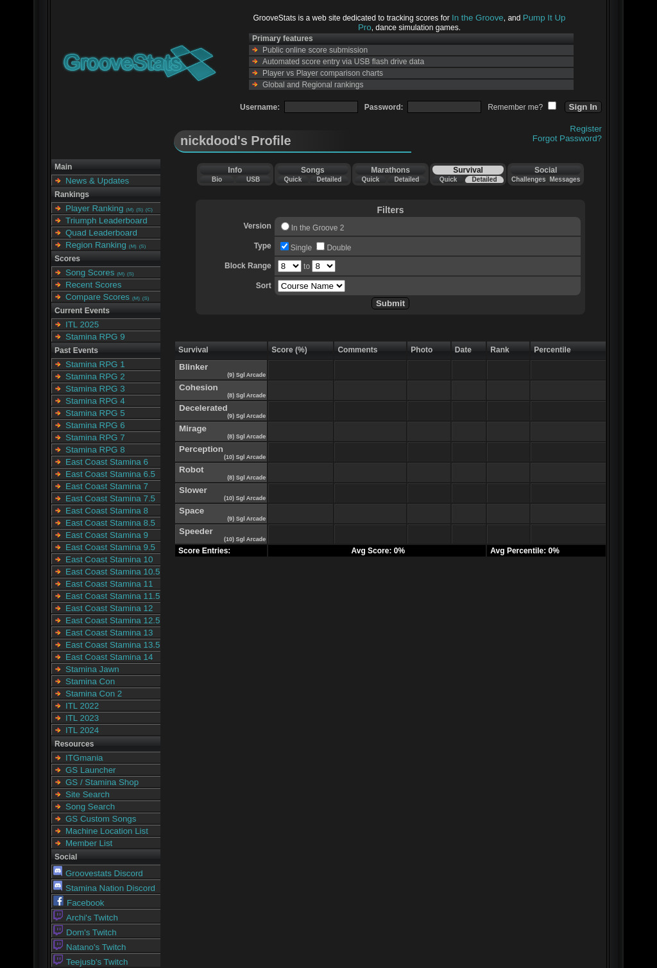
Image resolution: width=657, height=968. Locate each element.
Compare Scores (97, 297)
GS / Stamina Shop (102, 782)
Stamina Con (90, 681)
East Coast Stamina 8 (106, 510)
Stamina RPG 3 (95, 388)
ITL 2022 (82, 706)
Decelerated (203, 408)
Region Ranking (95, 245)
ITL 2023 (82, 718)
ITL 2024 (82, 730)
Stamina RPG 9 (95, 336)
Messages (564, 179)
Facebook (79, 903)
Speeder (196, 531)
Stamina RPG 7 (95, 437)
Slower (193, 490)
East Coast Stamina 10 (109, 559)
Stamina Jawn (92, 669)
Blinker (193, 367)
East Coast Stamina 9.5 (110, 547)
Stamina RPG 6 (95, 425)
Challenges (528, 179)
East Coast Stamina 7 (106, 486)
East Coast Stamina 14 (109, 657)
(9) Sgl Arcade (246, 375)
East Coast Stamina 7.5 (110, 498)
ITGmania (84, 758)
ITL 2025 (82, 324)
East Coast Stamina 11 (109, 584)
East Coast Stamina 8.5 (110, 523)
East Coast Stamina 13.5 (112, 645)
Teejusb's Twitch (90, 962)
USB (253, 179)
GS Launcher (90, 770)
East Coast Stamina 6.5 (110, 474)
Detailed (328, 179)
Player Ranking (94, 208)
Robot (191, 469)
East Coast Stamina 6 (106, 462)
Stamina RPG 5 (95, 413)
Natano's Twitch (89, 947)
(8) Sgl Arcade (246, 395)
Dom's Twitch (85, 932)
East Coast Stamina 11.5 (112, 596)
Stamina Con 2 (93, 693)
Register (586, 129)
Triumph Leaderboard (106, 220)
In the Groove (478, 17)
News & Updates (97, 181)
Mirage (193, 428)
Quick (293, 179)
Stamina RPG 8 (95, 449)
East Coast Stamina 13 (109, 632)
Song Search (90, 806)
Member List (88, 843)
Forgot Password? (567, 138)
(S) (139, 209)
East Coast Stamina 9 (106, 535)
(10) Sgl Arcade (244, 457)
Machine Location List (106, 831)
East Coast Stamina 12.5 (112, 620)
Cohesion (198, 387)
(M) (129, 209)
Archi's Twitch (85, 917)
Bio (217, 179)
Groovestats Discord (98, 873)
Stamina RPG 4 (95, 401)
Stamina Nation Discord (104, 888)
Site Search (87, 794)
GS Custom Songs (100, 819)
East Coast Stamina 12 (109, 608)
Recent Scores (93, 285)
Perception (201, 449)
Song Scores (89, 272)
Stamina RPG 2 (95, 376)
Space (191, 510)
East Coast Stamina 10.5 (112, 571)
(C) (149, 209)
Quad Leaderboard (101, 233)
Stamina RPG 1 (95, 364)
